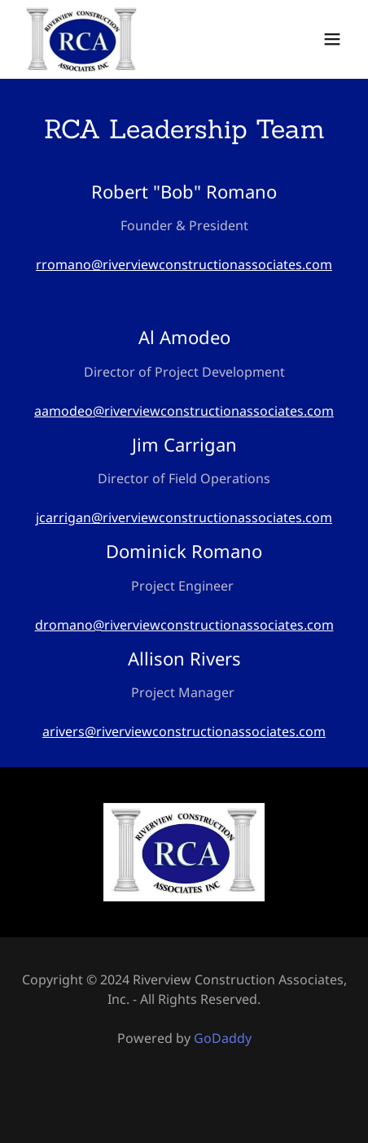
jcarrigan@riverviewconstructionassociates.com (184, 517)
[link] (81, 39)
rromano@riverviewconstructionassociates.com (184, 264)
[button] (332, 39)
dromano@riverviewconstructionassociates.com (184, 625)
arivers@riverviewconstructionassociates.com (184, 731)
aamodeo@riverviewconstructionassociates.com (184, 411)
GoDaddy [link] (223, 1038)
